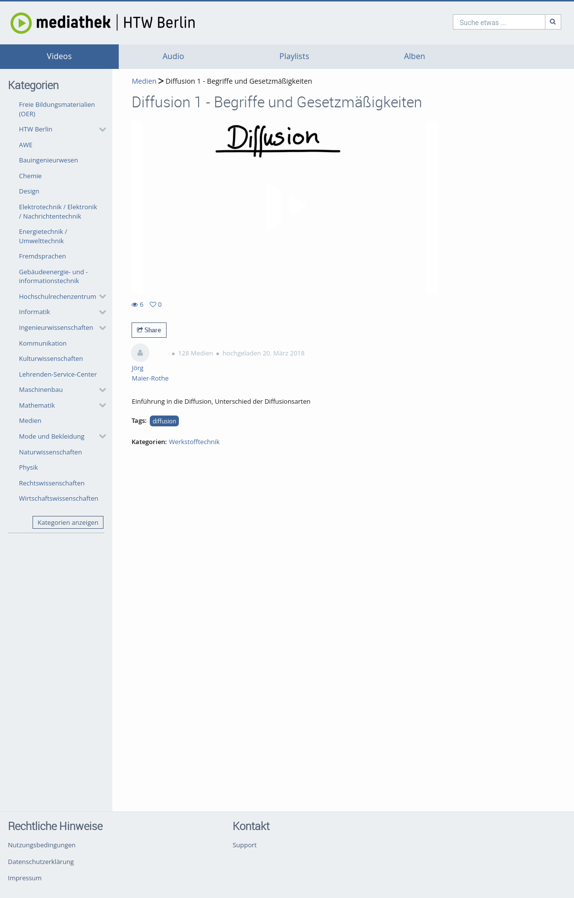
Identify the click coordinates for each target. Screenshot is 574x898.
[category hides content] (99, 129)
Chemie (30, 175)
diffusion (164, 421)
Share (149, 329)
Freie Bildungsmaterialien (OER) (57, 109)
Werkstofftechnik (194, 441)
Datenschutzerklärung (41, 861)
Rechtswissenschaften (52, 483)
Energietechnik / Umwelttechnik (43, 236)
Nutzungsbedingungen (41, 844)
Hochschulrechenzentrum (58, 296)
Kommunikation (43, 343)
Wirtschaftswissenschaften (59, 498)
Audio (173, 56)
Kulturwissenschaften (51, 358)
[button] (60, 129)
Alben (414, 56)
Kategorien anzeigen (67, 522)
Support (245, 844)
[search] (456, 22)
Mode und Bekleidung (52, 436)
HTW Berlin (36, 129)
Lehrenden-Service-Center (58, 374)
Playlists (294, 56)
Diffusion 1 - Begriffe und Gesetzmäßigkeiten (238, 81)
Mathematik (37, 405)
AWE (26, 144)
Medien (30, 420)
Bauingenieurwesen (48, 160)
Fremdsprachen (42, 256)
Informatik (34, 311)
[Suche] (511, 22)
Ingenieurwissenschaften (56, 327)
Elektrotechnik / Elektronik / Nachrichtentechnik (58, 211)
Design (29, 191)
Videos (59, 56)
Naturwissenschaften (50, 452)
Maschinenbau (41, 389)
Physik (28, 467)
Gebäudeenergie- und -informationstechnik (53, 276)
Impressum (25, 877)
